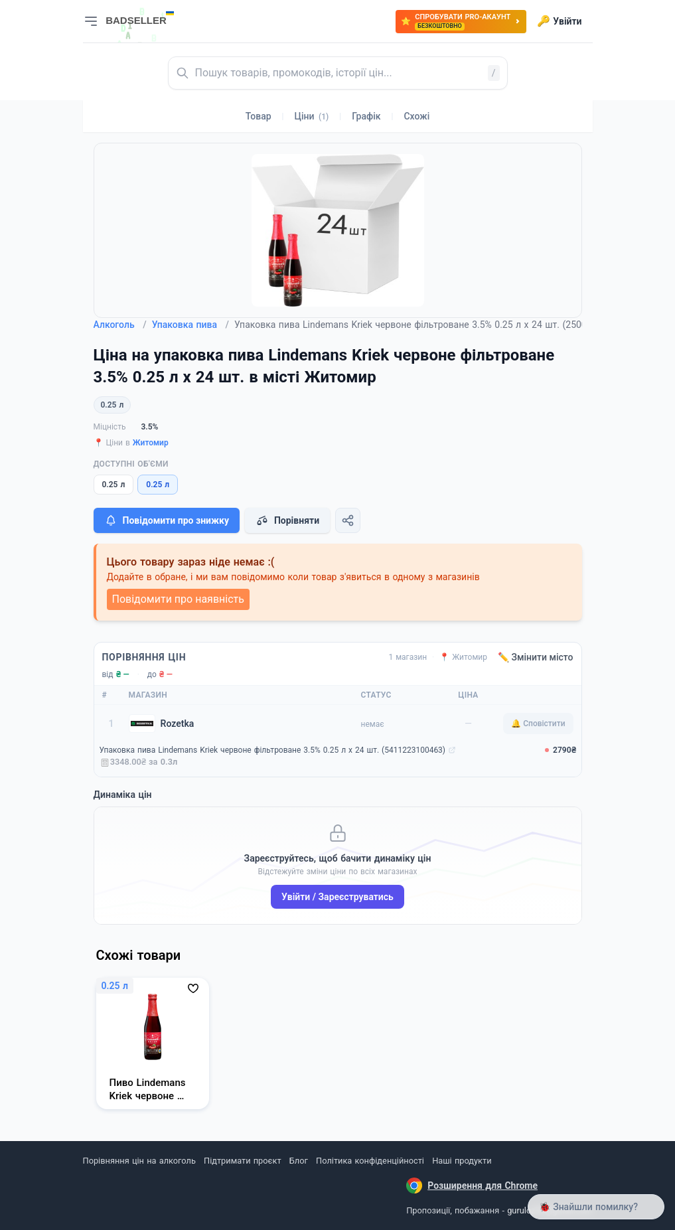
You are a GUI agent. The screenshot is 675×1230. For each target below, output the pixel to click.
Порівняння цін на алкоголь (139, 1161)
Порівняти (287, 520)
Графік (366, 116)
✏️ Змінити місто (535, 657)
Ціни (312, 116)
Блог (298, 1161)
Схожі (416, 116)
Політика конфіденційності (370, 1161)
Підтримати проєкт (242, 1161)
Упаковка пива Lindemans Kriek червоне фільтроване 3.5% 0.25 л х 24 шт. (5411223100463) (273, 750)
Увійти (559, 21)
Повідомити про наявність (178, 599)
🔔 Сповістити (538, 723)
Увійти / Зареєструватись (337, 896)
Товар (258, 116)
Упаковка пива (190, 324)
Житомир (151, 442)
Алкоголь (120, 324)
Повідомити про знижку (166, 520)
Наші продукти (461, 1161)
